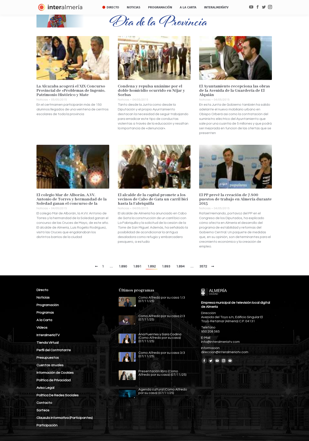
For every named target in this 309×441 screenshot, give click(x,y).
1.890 (123, 266)
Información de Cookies (55, 372)
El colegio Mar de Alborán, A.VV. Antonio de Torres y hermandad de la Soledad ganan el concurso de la (71, 199)
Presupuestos (47, 357)
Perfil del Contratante (53, 350)
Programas (45, 312)
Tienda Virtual (47, 342)
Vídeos (41, 327)
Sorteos (42, 410)
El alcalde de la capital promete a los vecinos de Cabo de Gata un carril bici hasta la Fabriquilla (153, 199)
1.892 (151, 266)
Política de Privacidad (53, 380)
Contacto (44, 402)
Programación (47, 305)
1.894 (180, 266)
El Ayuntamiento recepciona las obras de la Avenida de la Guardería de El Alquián (234, 90)
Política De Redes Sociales (57, 395)
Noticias (42, 99)
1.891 (137, 266)
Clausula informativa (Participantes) (64, 418)
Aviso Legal (45, 387)
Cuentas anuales (50, 365)
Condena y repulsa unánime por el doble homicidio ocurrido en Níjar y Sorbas (151, 90)
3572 (203, 266)
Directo (42, 290)
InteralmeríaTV (48, 335)
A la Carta (44, 320)
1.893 (166, 266)
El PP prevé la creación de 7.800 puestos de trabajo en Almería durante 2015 (235, 199)
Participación (47, 425)
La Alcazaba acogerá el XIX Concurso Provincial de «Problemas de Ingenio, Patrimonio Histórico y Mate (70, 90)
